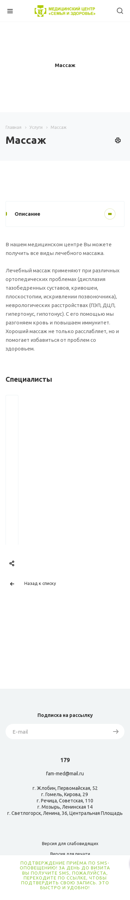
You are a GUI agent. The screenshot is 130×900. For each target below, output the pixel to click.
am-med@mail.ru (66, 773)
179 (65, 760)
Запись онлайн (59, 512)
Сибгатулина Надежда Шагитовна (59, 478)
